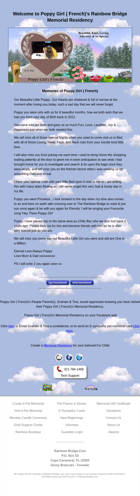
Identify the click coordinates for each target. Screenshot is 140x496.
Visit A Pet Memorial (28, 410)
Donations (114, 410)
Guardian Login (72, 432)
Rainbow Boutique (28, 432)
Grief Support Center (28, 425)
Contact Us (113, 417)
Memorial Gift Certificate (114, 403)
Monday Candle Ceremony (28, 417)
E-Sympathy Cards (72, 410)
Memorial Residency (58, 345)
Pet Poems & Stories (71, 403)
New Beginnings (71, 417)
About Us (113, 425)
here (11, 326)
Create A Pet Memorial (28, 403)
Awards (113, 432)
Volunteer (72, 425)
